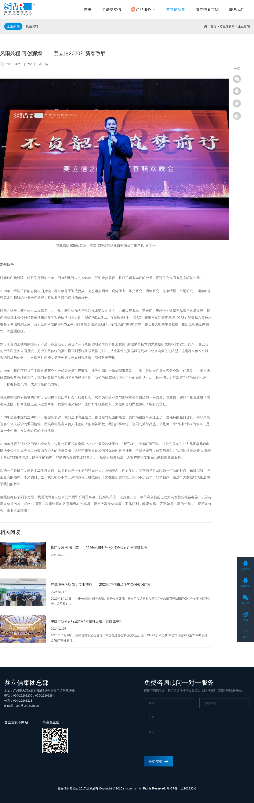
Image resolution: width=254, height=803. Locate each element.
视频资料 (32, 26)
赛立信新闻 (175, 9)
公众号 (245, 603)
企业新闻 (13, 26)
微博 (245, 620)
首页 (87, 9)
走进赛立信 (111, 9)
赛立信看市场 (207, 9)
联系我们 (236, 9)
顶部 (245, 637)
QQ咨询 (245, 568)
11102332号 (188, 788)
